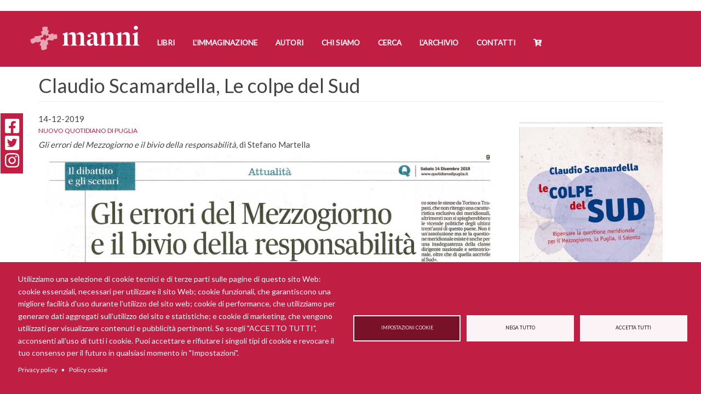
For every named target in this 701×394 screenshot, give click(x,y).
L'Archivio (439, 42)
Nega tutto (520, 328)
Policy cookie (88, 370)
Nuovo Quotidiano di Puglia (87, 130)
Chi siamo (340, 42)
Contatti (495, 42)
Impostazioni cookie (407, 328)
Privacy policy (38, 370)
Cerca (389, 42)
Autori (289, 42)
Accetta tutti (633, 328)
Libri (166, 42)
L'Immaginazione (225, 42)
